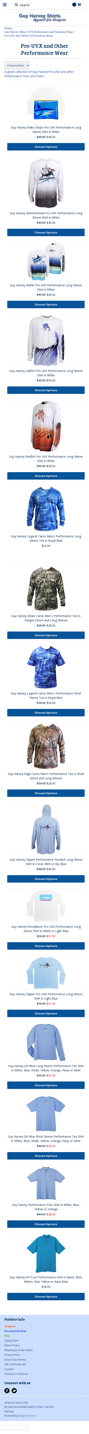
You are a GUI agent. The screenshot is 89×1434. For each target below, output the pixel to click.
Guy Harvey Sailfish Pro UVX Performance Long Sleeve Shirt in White (46, 373)
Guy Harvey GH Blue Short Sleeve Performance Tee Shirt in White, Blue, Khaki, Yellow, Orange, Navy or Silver (46, 1138)
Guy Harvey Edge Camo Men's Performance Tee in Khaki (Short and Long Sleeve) (46, 776)
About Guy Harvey (15, 1359)
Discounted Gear (15, 1331)
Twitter (14, 1390)
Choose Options (46, 147)
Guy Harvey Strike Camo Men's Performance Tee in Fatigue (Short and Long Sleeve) (45, 618)
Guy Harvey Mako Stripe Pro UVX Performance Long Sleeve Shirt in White (46, 129)
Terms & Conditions (16, 1374)
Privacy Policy (12, 1355)
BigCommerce (27, 1415)
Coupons (10, 1326)
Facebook (7, 1390)
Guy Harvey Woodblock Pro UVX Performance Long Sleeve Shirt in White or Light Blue (46, 929)
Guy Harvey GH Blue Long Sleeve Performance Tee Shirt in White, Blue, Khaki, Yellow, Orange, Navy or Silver (46, 1068)
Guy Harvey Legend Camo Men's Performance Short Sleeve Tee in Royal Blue (46, 695)
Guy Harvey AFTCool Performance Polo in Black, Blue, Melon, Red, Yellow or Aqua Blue (46, 1279)
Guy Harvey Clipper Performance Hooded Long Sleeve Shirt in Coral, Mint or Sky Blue (46, 862)
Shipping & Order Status (18, 1350)
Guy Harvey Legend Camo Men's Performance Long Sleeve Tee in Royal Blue (46, 538)
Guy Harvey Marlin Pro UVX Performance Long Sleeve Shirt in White (46, 287)
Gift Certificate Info (15, 1364)
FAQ (7, 1336)
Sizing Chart (11, 1340)
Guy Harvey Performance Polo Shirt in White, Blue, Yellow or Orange (46, 1207)
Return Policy (12, 1345)
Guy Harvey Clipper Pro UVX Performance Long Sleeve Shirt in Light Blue (46, 996)
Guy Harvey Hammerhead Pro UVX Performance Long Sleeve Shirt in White (46, 215)
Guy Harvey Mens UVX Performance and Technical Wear (38, 31)
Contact (8, 1369)
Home (7, 28)
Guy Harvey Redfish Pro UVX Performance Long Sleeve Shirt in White (46, 459)
